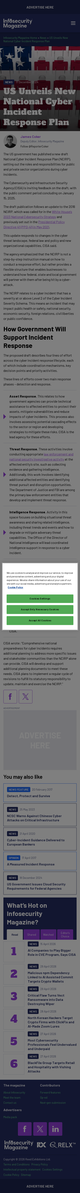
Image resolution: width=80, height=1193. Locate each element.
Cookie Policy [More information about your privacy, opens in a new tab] (15, 587)
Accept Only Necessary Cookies (40, 609)
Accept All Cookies (40, 620)
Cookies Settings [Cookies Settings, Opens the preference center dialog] (40, 598)
